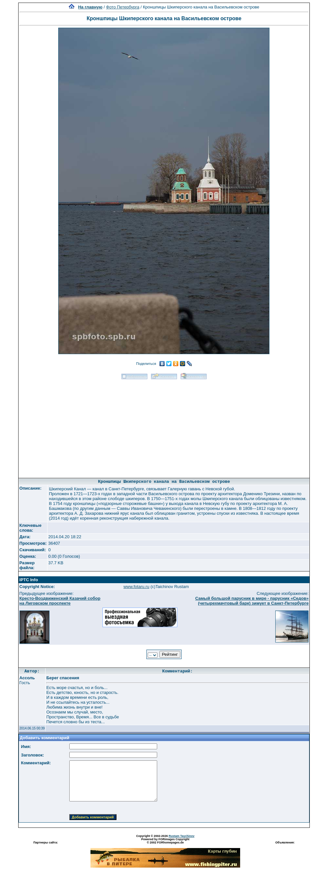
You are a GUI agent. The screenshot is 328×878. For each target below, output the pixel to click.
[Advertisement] (164, 426)
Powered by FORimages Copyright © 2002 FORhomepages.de (165, 841)
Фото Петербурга (122, 7)
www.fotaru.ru (136, 586)
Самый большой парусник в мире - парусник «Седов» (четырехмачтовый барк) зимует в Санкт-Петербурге (251, 601)
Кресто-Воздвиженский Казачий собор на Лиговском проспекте (60, 601)
